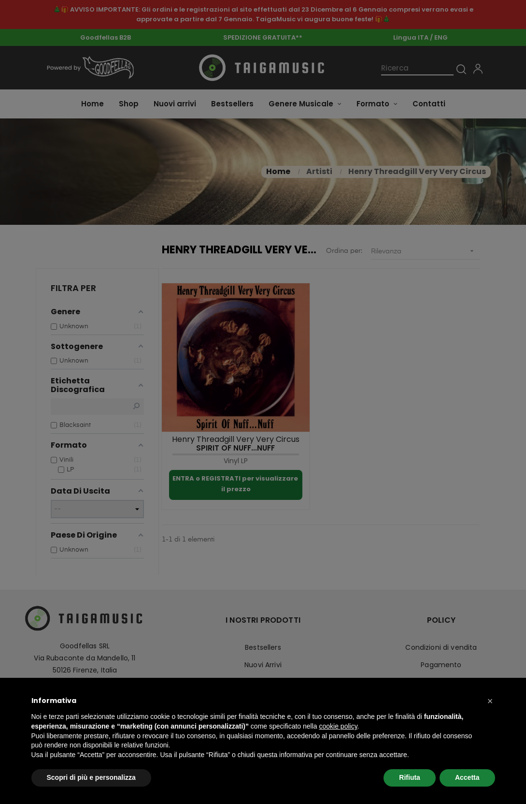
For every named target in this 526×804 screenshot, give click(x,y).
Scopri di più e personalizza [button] (91, 777)
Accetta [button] (467, 777)
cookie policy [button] (338, 726)
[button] (490, 701)
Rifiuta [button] (409, 777)
